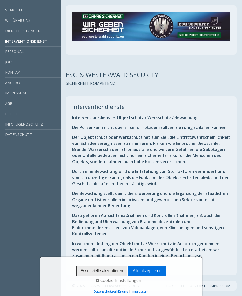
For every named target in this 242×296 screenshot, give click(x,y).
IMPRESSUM (15, 93)
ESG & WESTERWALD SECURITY (112, 74)
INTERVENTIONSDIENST (26, 41)
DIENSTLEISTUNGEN (23, 30)
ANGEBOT (14, 82)
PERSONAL (14, 51)
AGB (8, 103)
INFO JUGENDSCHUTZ (24, 124)
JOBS (9, 62)
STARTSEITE (15, 10)
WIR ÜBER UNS (17, 20)
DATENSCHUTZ (18, 134)
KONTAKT (14, 72)
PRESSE (11, 113)
